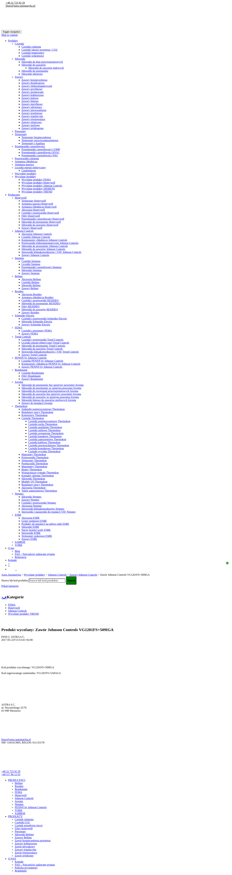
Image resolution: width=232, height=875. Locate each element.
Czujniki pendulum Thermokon (45, 427)
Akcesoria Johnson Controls (36, 234)
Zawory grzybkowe (31, 89)
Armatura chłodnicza (26, 161)
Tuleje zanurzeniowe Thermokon (39, 490)
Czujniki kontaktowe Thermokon (46, 448)
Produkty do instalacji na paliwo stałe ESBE (45, 523)
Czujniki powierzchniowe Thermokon (48, 445)
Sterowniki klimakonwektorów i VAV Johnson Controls (51, 252)
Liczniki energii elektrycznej (30, 167)
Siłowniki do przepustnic (34, 70)
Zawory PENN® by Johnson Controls (41, 366)
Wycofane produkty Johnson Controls (41, 185)
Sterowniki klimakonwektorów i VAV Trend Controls (50, 351)
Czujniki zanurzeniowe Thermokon (47, 439)
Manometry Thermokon (34, 466)
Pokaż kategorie (10, 586)
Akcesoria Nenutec (31, 505)
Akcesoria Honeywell (33, 209)
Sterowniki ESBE (30, 533)
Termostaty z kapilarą (33, 143)
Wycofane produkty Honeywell (38, 182)
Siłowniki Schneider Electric (36, 321)
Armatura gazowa (24, 164)
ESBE (18, 514)
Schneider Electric (25, 315)
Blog (17, 551)
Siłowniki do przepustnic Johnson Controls (44, 246)
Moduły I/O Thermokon (34, 481)
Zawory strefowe (30, 125)
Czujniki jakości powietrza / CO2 (39, 49)
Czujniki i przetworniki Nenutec (38, 502)
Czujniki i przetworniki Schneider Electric (44, 318)
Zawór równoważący (26, 852)
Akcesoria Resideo (31, 294)
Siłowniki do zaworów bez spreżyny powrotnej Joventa (51, 394)
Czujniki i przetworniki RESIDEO (40, 300)
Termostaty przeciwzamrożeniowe (39, 140)
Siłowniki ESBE (30, 527)
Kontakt (12, 560)
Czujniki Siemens (30, 261)
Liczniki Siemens (30, 264)
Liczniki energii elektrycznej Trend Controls (45, 342)
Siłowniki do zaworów (33, 64)
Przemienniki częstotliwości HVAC (40, 152)
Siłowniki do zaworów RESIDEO (39, 309)
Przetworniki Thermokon (35, 457)
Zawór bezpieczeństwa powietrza (33, 840)
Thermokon (21, 406)
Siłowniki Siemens (31, 270)
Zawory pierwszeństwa (33, 110)
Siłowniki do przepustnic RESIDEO (40, 303)
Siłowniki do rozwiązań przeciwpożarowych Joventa (49, 391)
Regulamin (21, 870)
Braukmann (21, 369)
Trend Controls (23, 336)
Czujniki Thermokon (32, 418)
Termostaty (21, 134)
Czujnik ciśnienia (24, 819)
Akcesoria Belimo (31, 279)
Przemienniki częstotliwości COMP (40, 149)
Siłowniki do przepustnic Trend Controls (43, 345)
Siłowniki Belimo (30, 285)
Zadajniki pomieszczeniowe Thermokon (43, 409)
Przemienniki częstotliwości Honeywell (42, 218)
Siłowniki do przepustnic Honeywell (41, 221)
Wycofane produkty (25, 176)
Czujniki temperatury (32, 52)
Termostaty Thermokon (34, 460)
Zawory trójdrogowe (32, 128)
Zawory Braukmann (32, 379)
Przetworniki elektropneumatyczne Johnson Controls (49, 243)
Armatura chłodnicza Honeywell (39, 206)
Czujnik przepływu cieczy (29, 825)
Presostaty (20, 131)
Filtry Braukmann (31, 375)
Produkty (13, 40)
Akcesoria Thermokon (33, 487)
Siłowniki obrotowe (32, 73)
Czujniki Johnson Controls (35, 237)
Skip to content (9, 35)
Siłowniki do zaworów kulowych (46, 67)
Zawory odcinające (31, 107)
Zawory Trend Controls (34, 354)
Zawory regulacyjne (32, 116)
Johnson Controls (24, 231)
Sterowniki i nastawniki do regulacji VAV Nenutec (48, 511)
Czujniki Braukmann (32, 372)
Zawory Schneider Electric (35, 324)
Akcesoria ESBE (30, 517)
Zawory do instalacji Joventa (36, 403)
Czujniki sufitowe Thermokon (44, 430)
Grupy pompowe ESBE (34, 520)
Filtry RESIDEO (30, 306)
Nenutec (19, 493)
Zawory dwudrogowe (32, 83)
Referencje (20, 557)
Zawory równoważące (33, 119)
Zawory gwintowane (32, 92)
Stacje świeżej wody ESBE (36, 530)
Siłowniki (20, 58)
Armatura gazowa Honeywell (37, 203)
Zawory (19, 77)
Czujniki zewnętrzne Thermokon (45, 433)
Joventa (19, 382)
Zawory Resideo (30, 312)
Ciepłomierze (28, 170)
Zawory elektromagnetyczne (36, 86)
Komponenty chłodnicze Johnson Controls (44, 240)
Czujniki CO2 (22, 822)
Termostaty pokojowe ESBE (36, 536)
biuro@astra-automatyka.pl (20, 5)
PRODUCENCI (16, 780)
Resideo (19, 291)
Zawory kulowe (29, 98)
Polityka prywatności (26, 867)
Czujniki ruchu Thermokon (42, 424)
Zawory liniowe (30, 101)
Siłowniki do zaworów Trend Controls (42, 348)
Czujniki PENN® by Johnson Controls (42, 360)
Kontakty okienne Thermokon (37, 475)
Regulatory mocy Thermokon (37, 412)
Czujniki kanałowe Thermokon (45, 436)
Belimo (19, 276)
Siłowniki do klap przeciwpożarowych (42, 61)
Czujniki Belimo (30, 282)
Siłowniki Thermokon (33, 478)
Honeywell (21, 197)
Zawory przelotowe (31, 113)
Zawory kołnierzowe (32, 95)
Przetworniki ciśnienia (27, 158)
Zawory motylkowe (32, 104)
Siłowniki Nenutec (31, 496)
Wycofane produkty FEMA (36, 179)
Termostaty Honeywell (33, 200)
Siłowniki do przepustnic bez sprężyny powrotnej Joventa (52, 385)
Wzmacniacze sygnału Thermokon (40, 472)
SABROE (20, 542)
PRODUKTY (15, 816)
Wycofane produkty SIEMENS (38, 188)
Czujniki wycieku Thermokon (44, 451)
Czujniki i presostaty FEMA (36, 330)
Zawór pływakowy (25, 846)
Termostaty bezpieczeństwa (36, 137)
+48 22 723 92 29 (15, 2)
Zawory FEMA (29, 333)
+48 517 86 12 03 (10, 774)
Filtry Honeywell (30, 215)
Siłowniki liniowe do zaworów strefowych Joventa (48, 400)
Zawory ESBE (29, 539)
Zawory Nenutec (30, 499)
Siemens (19, 258)
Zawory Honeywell (31, 228)
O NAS (12, 858)
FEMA (18, 327)
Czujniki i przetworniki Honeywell (40, 212)
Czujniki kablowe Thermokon (44, 442)
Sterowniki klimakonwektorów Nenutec (42, 508)
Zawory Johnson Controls (35, 255)
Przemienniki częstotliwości (30, 146)
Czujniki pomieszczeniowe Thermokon (49, 421)
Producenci (14, 194)
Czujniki (19, 43)
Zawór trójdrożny (24, 855)
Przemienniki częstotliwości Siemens (41, 267)
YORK (18, 545)
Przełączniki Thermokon (34, 463)
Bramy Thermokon (31, 469)
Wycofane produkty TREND (36, 191)
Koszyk (117, 564)
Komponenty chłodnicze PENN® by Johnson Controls (50, 363)
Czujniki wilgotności (32, 55)
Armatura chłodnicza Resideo (37, 297)
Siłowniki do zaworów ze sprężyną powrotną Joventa (50, 397)
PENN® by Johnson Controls (31, 357)
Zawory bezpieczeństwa (34, 80)
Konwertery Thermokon (34, 415)
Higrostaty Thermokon (33, 454)
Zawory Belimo (29, 288)
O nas (11, 548)
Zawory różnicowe (31, 122)
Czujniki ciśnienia (31, 46)
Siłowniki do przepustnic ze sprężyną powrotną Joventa (51, 388)
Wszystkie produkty (25, 173)
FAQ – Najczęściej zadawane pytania (35, 554)
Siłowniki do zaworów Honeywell (39, 224)
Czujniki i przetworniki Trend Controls (42, 339)
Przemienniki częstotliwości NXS (39, 155)
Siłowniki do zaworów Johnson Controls (43, 249)
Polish (11, 570)
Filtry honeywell (24, 828)
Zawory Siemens (30, 273)
